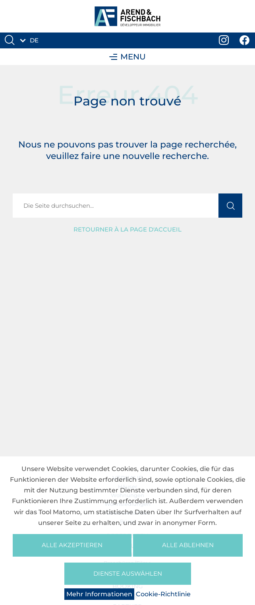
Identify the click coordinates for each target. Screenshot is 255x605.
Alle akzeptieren (72, 545)
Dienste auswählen (127, 573)
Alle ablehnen (188, 545)
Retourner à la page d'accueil (127, 229)
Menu (127, 56)
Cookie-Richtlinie (163, 594)
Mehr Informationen (99, 594)
